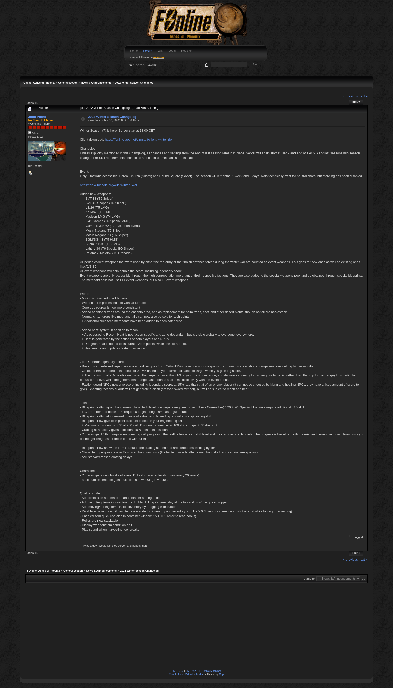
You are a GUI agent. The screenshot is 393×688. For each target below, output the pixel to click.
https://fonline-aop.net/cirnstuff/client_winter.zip (138, 139)
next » (363, 96)
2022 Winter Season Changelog (112, 117)
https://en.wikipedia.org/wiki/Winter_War (108, 185)
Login (172, 50)
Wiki (160, 50)
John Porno (37, 117)
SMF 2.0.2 (178, 671)
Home (134, 50)
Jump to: (309, 578)
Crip (221, 674)
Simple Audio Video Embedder (187, 674)
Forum (147, 50)
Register (186, 50)
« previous (350, 96)
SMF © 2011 (193, 671)
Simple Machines (212, 671)
